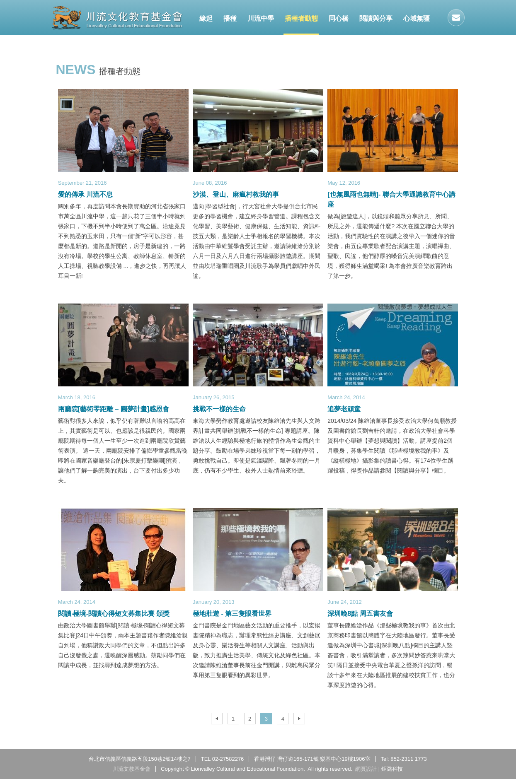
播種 (230, 18)
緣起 (206, 18)
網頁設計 (366, 769)
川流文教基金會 (117, 17)
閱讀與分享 (375, 18)
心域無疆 (416, 18)
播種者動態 (301, 18)
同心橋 (339, 18)
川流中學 (260, 18)
